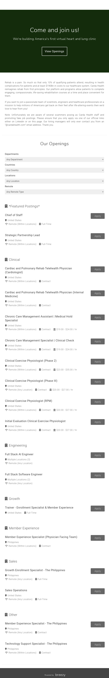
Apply (97, 216)
